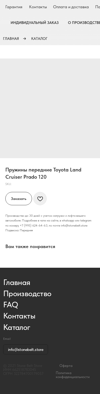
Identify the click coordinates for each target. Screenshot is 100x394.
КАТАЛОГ (39, 38)
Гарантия (13, 6)
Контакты (38, 6)
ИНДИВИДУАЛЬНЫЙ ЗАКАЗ (35, 22)
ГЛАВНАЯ (11, 38)
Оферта (66, 365)
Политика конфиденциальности (73, 375)
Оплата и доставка (71, 6)
